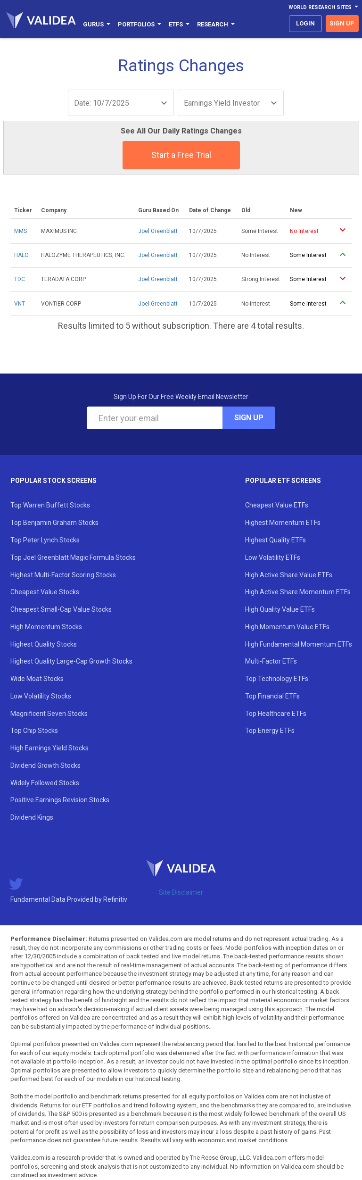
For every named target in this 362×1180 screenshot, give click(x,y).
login (305, 23)
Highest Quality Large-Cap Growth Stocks (71, 661)
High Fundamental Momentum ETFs (298, 644)
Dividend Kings (31, 817)
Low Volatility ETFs (272, 557)
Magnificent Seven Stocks (49, 713)
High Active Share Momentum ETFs (298, 592)
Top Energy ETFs (270, 730)
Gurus (96, 24)
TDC (19, 279)
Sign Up (248, 417)
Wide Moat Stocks (37, 678)
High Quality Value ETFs (280, 609)
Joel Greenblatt (158, 231)
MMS (20, 231)
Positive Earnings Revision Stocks (59, 800)
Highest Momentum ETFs (283, 522)
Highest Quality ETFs (275, 540)
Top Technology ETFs (276, 678)
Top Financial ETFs (272, 696)
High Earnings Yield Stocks (49, 748)
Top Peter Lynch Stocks (45, 540)
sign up (341, 23)
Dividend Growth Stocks (45, 765)
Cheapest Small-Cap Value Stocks (61, 609)
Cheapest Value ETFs (276, 505)
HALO (21, 255)
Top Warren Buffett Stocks (50, 505)
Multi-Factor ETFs (271, 661)
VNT (19, 303)
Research (216, 24)
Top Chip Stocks (34, 730)
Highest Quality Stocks (43, 644)
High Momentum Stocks (46, 627)
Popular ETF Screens (283, 480)
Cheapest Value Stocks (44, 592)
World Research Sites (323, 7)
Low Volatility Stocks (40, 696)
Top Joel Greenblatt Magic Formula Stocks (73, 557)
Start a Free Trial (181, 155)
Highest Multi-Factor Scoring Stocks (63, 575)
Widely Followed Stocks (44, 783)
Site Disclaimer (181, 892)
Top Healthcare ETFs (275, 713)
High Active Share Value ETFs (288, 575)
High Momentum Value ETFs (287, 627)
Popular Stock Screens (53, 480)
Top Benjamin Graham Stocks (54, 522)
